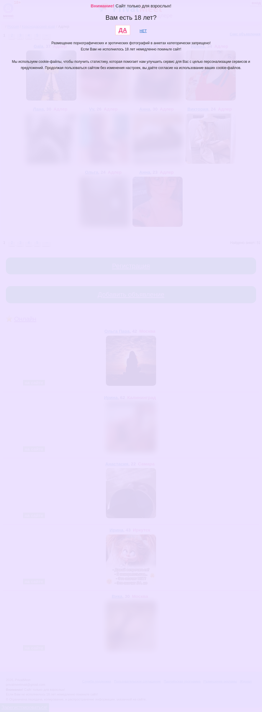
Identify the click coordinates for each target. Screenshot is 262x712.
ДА (123, 30)
